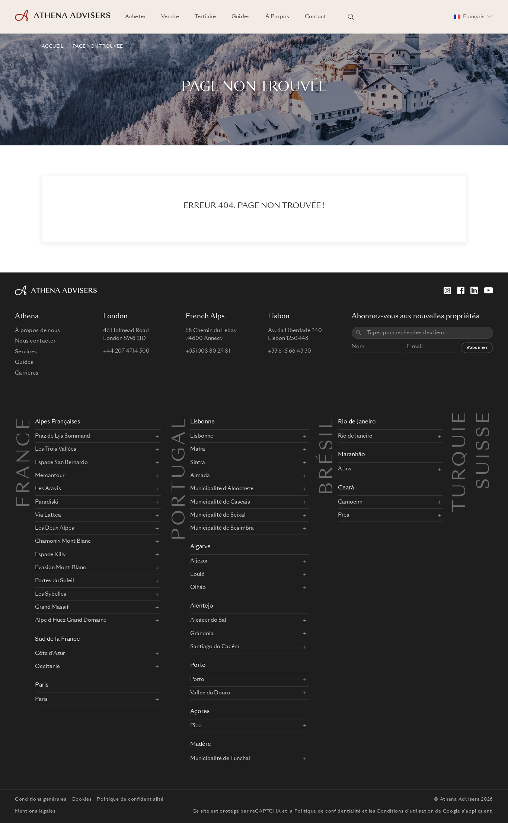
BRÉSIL (327, 455)
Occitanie (47, 666)
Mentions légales (35, 811)
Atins (344, 469)
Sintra (197, 462)
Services (26, 351)
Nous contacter (35, 341)
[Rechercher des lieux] (351, 17)
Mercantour (49, 475)
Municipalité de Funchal (220, 758)
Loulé (197, 574)
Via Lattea (48, 515)
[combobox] (427, 333)
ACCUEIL (52, 46)
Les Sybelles (50, 594)
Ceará (346, 488)
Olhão (198, 587)
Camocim (350, 502)
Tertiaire (205, 16)
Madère (200, 744)
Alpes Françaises (57, 422)
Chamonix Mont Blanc (63, 541)
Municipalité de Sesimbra (222, 528)
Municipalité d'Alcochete (221, 488)
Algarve (200, 547)
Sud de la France (57, 639)
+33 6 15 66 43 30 (289, 351)
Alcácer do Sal (208, 620)
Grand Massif (51, 607)
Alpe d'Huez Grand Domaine (70, 620)
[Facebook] (460, 290)
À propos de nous (37, 330)
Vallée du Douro (210, 693)
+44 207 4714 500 (126, 351)
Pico (196, 725)
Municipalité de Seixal (218, 515)
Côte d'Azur (50, 653)
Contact (315, 16)
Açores (200, 712)
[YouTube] (488, 290)
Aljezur (199, 561)
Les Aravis (48, 488)
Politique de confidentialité (130, 799)
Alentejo (201, 606)
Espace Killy (50, 554)
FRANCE (24, 462)
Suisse (484, 418)
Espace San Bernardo (61, 462)
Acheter (135, 16)
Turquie (460, 418)
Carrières (27, 373)
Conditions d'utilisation (405, 811)
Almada (200, 475)
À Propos (277, 16)
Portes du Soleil (54, 580)
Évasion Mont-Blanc (60, 567)
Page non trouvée (98, 46)
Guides (240, 16)
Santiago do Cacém (214, 646)
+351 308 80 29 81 (208, 351)
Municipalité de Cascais (220, 502)
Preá (343, 515)
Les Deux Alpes (54, 528)
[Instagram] (447, 290)
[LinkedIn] (474, 290)
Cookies (81, 799)
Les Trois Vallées (55, 449)
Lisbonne (202, 422)
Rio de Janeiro (357, 422)
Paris (41, 685)
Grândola (202, 633)
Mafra (197, 449)
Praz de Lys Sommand (62, 436)
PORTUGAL (180, 478)
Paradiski (46, 502)
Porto (198, 665)
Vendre (170, 16)
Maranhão (351, 455)
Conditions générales (40, 799)
